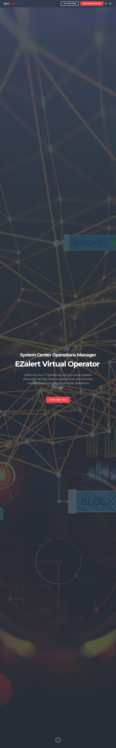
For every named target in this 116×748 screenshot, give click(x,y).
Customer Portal (92, 2)
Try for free (69, 3)
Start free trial (58, 400)
